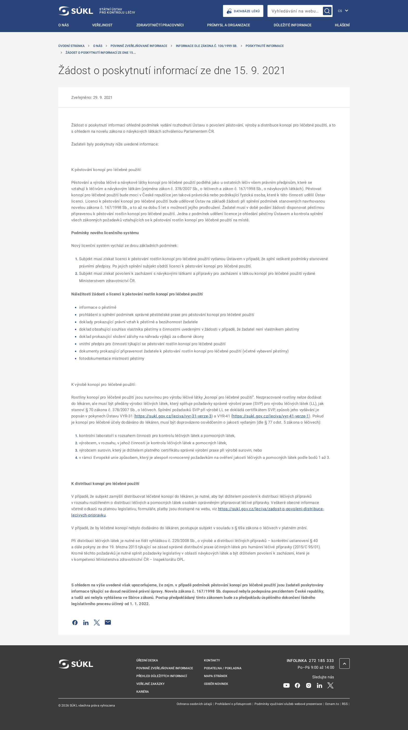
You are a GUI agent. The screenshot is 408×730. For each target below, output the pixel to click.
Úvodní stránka (71, 46)
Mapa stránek (215, 676)
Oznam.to (332, 704)
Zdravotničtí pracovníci (160, 25)
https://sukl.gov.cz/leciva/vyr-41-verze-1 (270, 416)
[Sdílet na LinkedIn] (86, 622)
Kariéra (142, 692)
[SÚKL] (96, 11)
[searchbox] (300, 11)
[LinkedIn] (319, 685)
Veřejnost (102, 25)
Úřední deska (147, 660)
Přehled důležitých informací (161, 676)
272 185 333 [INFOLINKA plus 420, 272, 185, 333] (321, 661)
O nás (63, 25)
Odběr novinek (216, 684)
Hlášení (342, 25)
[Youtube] (286, 685)
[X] (330, 685)
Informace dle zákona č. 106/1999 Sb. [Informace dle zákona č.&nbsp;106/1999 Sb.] (206, 46)
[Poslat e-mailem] (108, 622)
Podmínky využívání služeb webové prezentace (288, 704)
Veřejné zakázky (150, 684)
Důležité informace (292, 25)
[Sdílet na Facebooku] (75, 622)
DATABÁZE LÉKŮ (243, 11)
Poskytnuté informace (265, 46)
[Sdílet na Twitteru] (96, 622)
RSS (345, 704)
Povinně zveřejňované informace (139, 46)
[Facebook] (297, 685)
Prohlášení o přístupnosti (233, 704)
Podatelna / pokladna (222, 668)
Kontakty (212, 660)
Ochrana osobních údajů (195, 704)
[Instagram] (308, 685)
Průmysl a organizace (228, 25)
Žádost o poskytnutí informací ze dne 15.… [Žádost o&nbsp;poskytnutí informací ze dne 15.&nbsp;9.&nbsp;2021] (101, 52)
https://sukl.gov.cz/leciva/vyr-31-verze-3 (173, 416)
